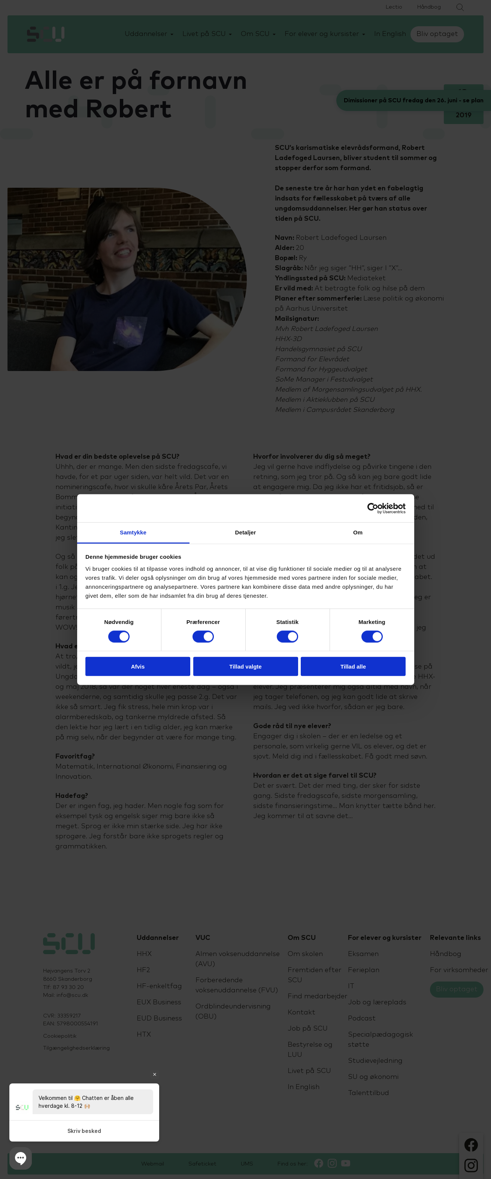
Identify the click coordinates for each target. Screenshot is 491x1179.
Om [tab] (358, 532)
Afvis (138, 666)
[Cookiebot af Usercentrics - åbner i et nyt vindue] (373, 508)
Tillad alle (353, 666)
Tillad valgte (245, 666)
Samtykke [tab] (133, 532)
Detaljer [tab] (245, 532)
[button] (20, 1158)
